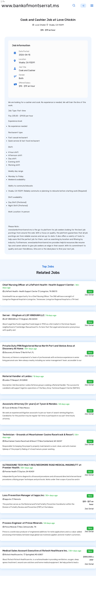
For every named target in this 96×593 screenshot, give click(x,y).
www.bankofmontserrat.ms (30, 5)
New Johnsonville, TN (27, 527)
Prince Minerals (9, 527)
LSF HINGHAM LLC (10, 319)
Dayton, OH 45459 (26, 472)
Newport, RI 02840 (20, 380)
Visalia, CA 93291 (56, 25)
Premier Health (9, 472)
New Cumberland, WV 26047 (50, 441)
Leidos (6, 380)
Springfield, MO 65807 (34, 555)
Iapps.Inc (7, 499)
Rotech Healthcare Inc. (12, 555)
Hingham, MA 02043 (29, 319)
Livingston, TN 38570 (48, 291)
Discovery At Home (11, 352)
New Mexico (25, 408)
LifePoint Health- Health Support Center (20, 291)
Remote (17, 499)
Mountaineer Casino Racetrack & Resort (19, 441)
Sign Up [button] (83, 6)
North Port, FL (28, 352)
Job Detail (89, 295)
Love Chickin (39, 25)
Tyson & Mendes (10, 408)
